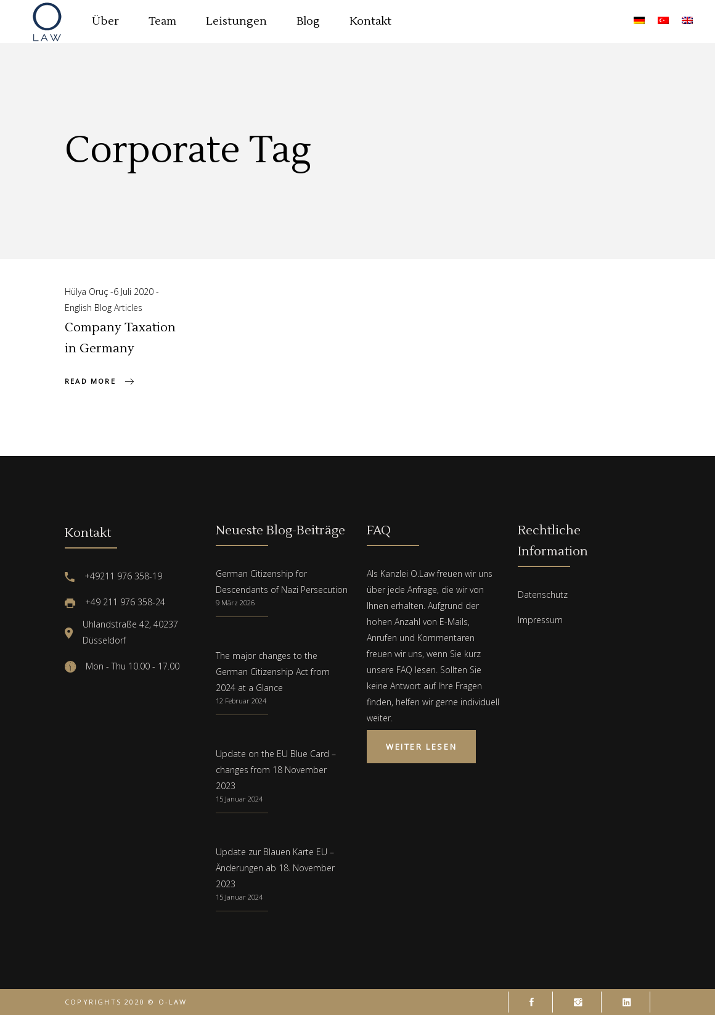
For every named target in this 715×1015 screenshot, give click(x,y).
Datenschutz (543, 594)
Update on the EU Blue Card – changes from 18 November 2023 (276, 770)
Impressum (540, 620)
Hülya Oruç (87, 291)
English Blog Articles (103, 307)
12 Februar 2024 (241, 700)
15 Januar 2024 (239, 798)
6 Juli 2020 (134, 291)
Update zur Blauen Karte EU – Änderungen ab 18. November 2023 (275, 868)
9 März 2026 (235, 602)
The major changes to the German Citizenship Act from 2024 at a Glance (273, 672)
